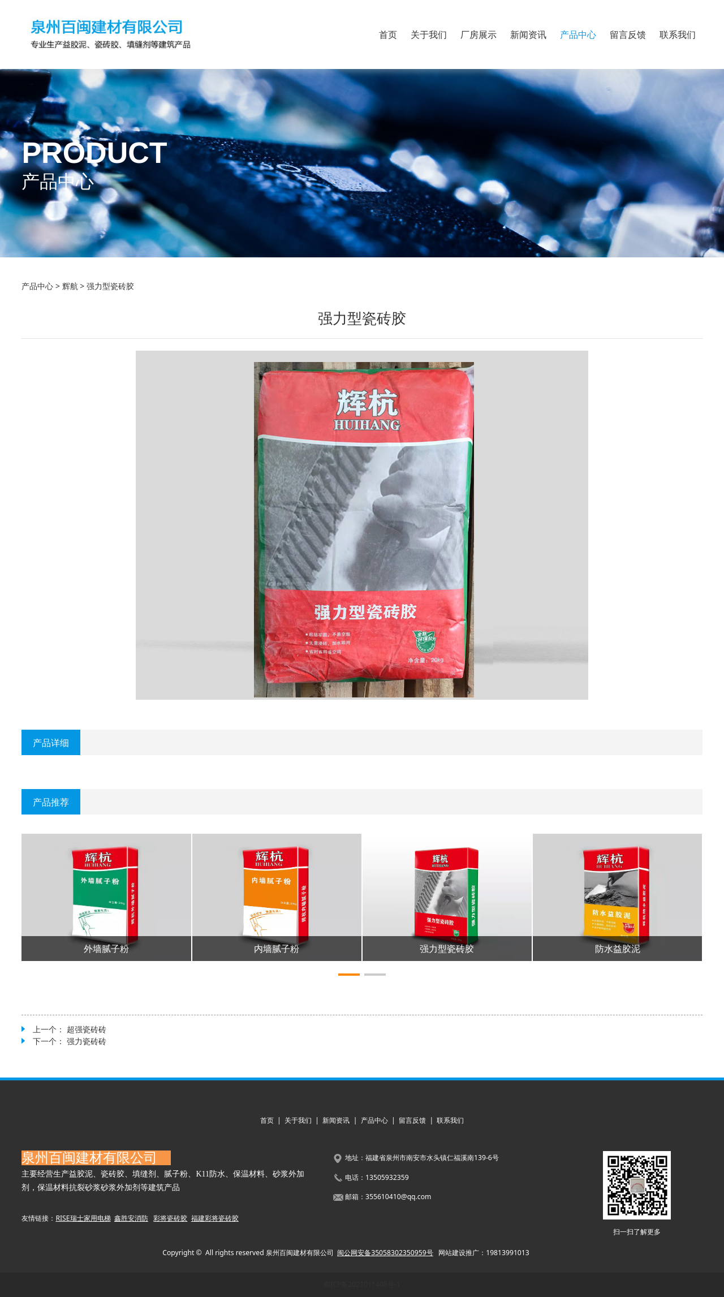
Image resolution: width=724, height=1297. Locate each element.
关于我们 (429, 34)
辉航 (70, 286)
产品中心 (578, 34)
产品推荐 (51, 802)
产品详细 (51, 742)
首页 (388, 34)
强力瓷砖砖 (86, 1041)
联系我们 (678, 34)
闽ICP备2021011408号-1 (362, 1284)
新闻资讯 (528, 34)
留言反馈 (628, 34)
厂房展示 (478, 34)
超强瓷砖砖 (86, 1029)
